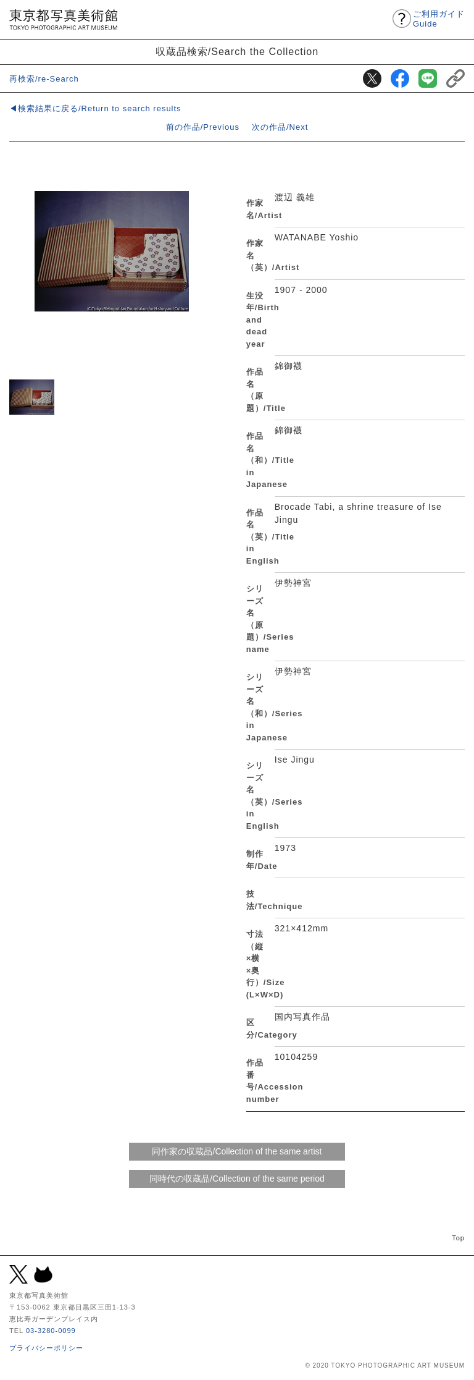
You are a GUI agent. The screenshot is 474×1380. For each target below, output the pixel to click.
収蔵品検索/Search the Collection (237, 51)
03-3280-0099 (51, 1330)
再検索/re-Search (44, 78)
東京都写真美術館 (63, 19)
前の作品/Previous (202, 127)
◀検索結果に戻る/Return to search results (95, 108)
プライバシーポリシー (46, 1348)
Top (458, 1238)
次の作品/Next (280, 127)
